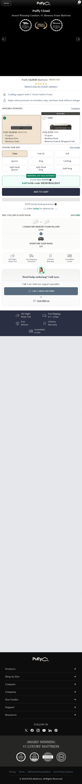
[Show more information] (55, 204)
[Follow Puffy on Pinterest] (56, 730)
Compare (75, 108)
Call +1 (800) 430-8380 (41, 291)
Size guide (75, 147)
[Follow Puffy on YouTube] (44, 730)
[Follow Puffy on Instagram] (38, 730)
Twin (14, 154)
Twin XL (41, 154)
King (41, 161)
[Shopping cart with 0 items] (78, 3)
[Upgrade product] (60, 129)
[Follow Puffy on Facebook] (32, 730)
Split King (67, 168)
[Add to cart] (41, 192)
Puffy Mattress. (35, 779)
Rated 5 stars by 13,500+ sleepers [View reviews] (41, 86)
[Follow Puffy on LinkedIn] (50, 730)
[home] (44, 3)
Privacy (12, 772)
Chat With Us (43, 301)
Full (67, 154)
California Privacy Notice (39, 772)
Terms (22, 772)
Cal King (67, 161)
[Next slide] (78, 39)
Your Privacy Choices (63, 771)
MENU (6, 3)
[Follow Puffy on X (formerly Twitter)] (26, 730)
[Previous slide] (4, 39)
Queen (14, 161)
